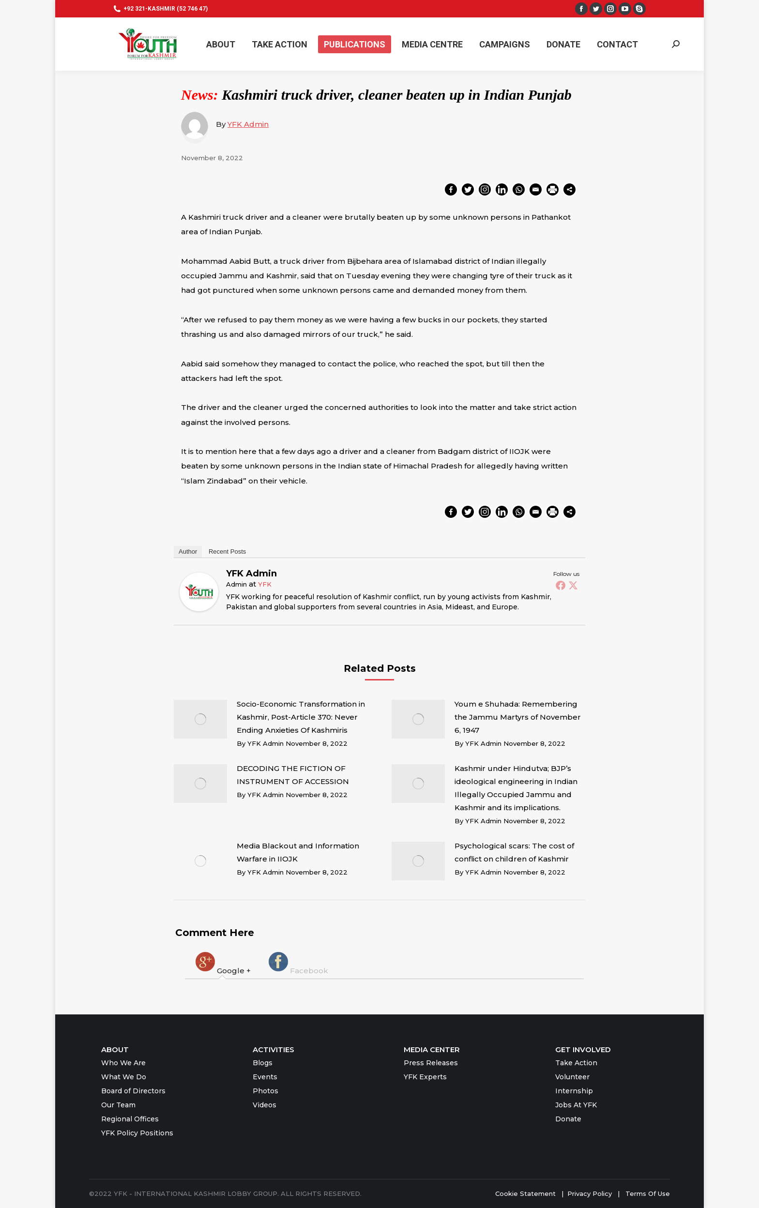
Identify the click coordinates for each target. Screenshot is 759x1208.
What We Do (123, 1076)
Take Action (576, 1062)
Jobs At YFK (576, 1104)
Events (265, 1076)
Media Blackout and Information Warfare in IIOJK (298, 852)
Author (188, 551)
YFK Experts (425, 1076)
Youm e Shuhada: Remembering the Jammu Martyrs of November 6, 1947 (518, 717)
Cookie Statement (525, 1193)
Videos (264, 1104)
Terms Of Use (647, 1193)
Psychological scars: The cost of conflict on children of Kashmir (514, 852)
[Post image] (200, 719)
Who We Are (123, 1062)
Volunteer (572, 1076)
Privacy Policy (590, 1193)
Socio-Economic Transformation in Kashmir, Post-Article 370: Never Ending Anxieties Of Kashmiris (301, 717)
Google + (222, 962)
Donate (568, 1119)
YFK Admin (248, 124)
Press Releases (431, 1062)
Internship (574, 1090)
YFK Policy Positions (137, 1133)
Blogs (263, 1062)
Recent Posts (227, 551)
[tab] (222, 962)
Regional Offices (130, 1119)
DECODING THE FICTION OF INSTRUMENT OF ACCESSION (293, 775)
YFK (265, 584)
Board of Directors (133, 1090)
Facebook (297, 962)
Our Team (118, 1104)
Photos (265, 1090)
